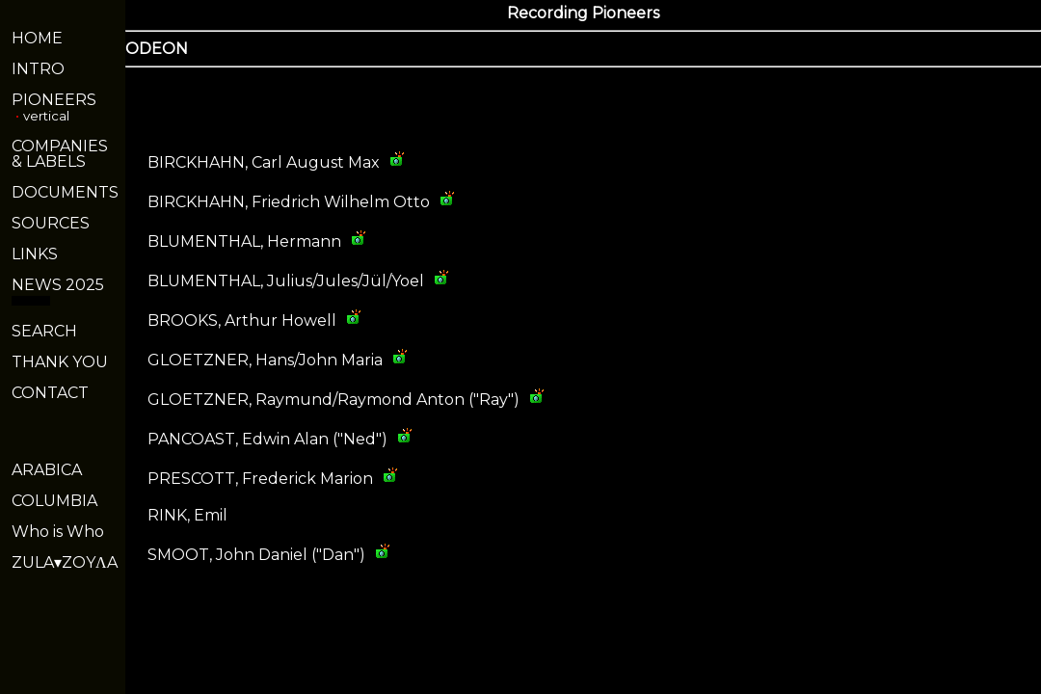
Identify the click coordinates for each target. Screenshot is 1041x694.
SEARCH (44, 331)
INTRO (38, 69)
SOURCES (51, 223)
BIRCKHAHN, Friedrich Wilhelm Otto (288, 202)
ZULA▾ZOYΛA (65, 562)
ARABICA (47, 470)
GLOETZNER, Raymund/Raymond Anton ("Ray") (333, 399)
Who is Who (58, 531)
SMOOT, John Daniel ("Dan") (256, 555)
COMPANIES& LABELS (60, 154)
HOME (37, 38)
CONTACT (50, 393)
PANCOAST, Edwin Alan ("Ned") (267, 439)
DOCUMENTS (65, 192)
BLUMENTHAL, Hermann (244, 241)
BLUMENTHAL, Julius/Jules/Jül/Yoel (285, 281)
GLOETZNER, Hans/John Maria (265, 360)
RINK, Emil (187, 515)
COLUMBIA (54, 501)
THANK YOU (60, 362)
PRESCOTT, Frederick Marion (260, 478)
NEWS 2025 (58, 285)
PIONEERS (54, 100)
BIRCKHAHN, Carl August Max (263, 162)
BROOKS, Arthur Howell (241, 320)
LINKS (35, 254)
